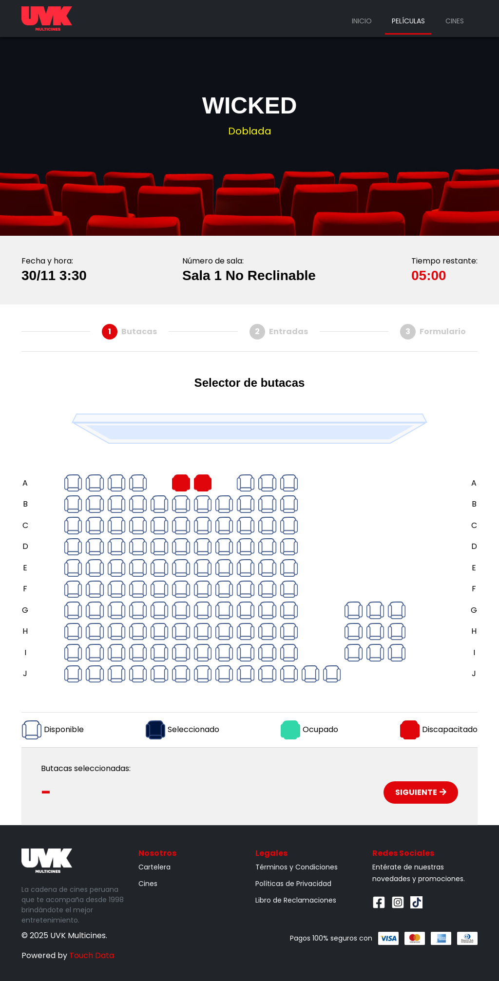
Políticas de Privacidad (293, 883)
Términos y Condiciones (296, 867)
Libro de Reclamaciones (295, 900)
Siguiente (420, 792)
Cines (454, 21)
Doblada (249, 131)
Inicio (362, 21)
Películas (408, 21)
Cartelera (154, 867)
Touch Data (91, 955)
